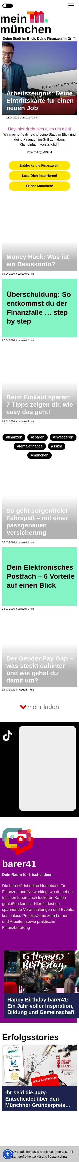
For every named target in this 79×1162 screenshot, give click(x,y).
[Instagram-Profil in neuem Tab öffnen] (7, 1131)
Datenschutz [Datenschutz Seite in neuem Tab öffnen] (58, 1156)
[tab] (39, 165)
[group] (47, 768)
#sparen (37, 437)
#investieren (63, 437)
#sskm (56, 446)
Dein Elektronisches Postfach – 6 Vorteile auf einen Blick (41, 576)
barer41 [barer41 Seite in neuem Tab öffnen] (19, 864)
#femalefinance (30, 446)
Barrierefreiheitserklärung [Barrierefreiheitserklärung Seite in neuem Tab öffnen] (30, 1156)
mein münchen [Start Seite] (25, 24)
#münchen (39, 455)
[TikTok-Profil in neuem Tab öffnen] (7, 735)
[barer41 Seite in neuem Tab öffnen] (26, 841)
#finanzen (14, 437)
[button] (71, 5)
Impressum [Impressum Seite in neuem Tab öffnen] (63, 1151)
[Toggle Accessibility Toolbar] (7, 1154)
